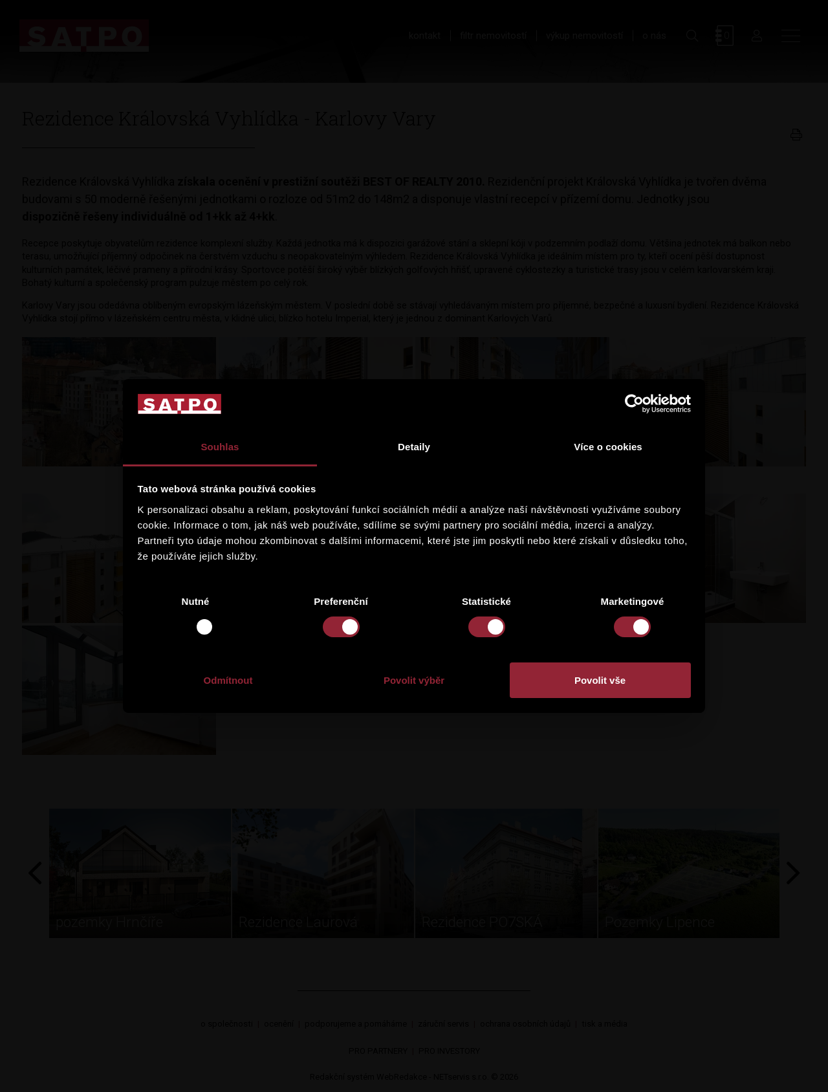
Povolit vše (600, 680)
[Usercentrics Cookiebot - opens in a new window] (634, 403)
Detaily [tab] (414, 446)
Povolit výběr (414, 680)
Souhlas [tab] (220, 446)
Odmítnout (228, 680)
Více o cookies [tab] (608, 446)
